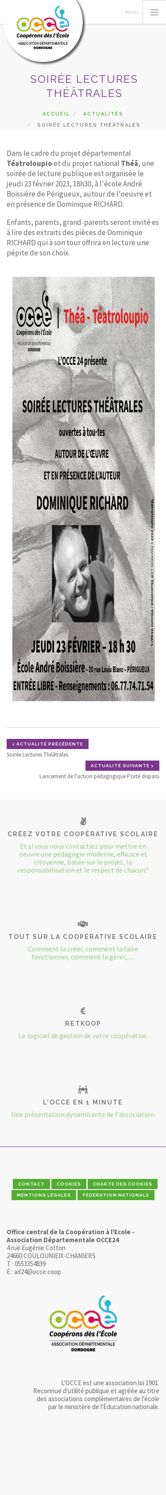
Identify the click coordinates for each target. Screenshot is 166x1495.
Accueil (56, 114)
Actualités (103, 114)
